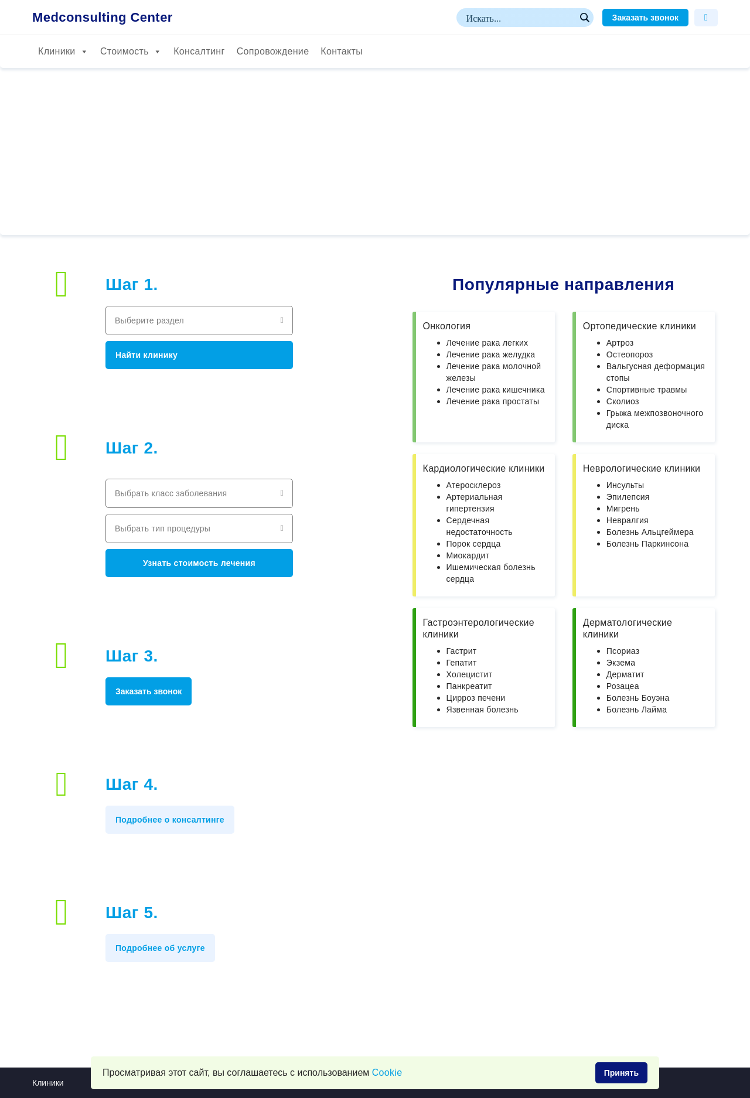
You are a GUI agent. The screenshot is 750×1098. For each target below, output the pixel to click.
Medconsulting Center (102, 17)
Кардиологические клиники (484, 468)
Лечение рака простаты (493, 401)
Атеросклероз (473, 485)
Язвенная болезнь (482, 709)
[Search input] (519, 17)
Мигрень (623, 508)
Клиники (63, 51)
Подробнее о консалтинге (169, 819)
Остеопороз (629, 354)
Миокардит (468, 555)
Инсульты (625, 485)
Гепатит (461, 662)
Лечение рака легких (487, 342)
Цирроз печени (476, 698)
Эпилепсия (628, 497)
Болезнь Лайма (636, 709)
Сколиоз (622, 401)
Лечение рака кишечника (495, 389)
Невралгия (627, 520)
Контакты (342, 51)
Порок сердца (473, 543)
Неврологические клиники (642, 468)
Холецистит (469, 674)
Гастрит (461, 651)
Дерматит (625, 674)
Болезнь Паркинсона (647, 543)
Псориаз (623, 651)
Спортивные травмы (646, 389)
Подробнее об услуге (160, 948)
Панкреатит (469, 686)
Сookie (387, 1072)
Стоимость (131, 51)
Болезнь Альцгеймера (650, 532)
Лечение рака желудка (491, 354)
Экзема (620, 662)
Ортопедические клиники (639, 326)
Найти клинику (146, 355)
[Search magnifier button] (584, 17)
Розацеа (622, 686)
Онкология (447, 326)
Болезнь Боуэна (638, 698)
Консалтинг (198, 51)
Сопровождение (273, 51)
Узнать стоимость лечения (199, 563)
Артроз (620, 342)
